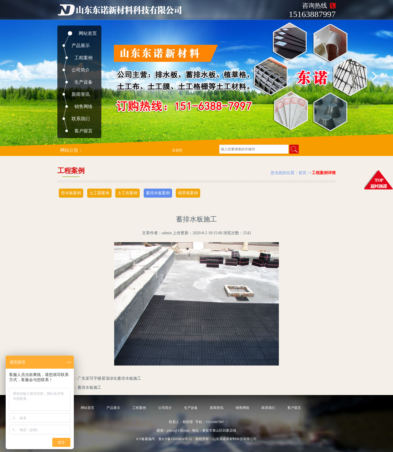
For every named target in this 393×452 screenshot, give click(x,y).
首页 (302, 173)
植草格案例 (188, 193)
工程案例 (83, 57)
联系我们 (81, 118)
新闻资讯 (81, 94)
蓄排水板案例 (158, 193)
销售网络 (83, 106)
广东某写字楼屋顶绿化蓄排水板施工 (109, 378)
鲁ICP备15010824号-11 (175, 439)
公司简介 (81, 69)
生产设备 (83, 82)
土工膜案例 (99, 193)
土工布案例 (127, 193)
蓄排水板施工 (89, 387)
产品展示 (81, 45)
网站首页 (88, 33)
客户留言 (83, 130)
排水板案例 (71, 193)
